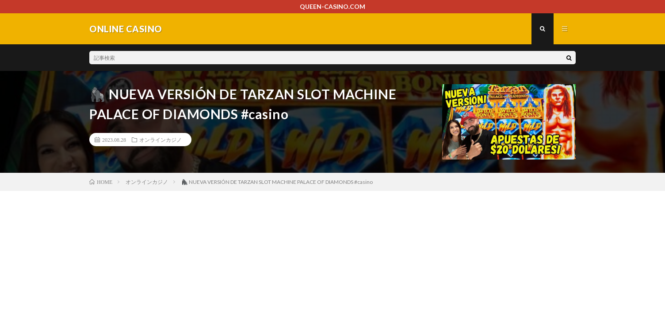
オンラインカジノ (160, 139)
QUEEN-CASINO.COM (332, 6)
